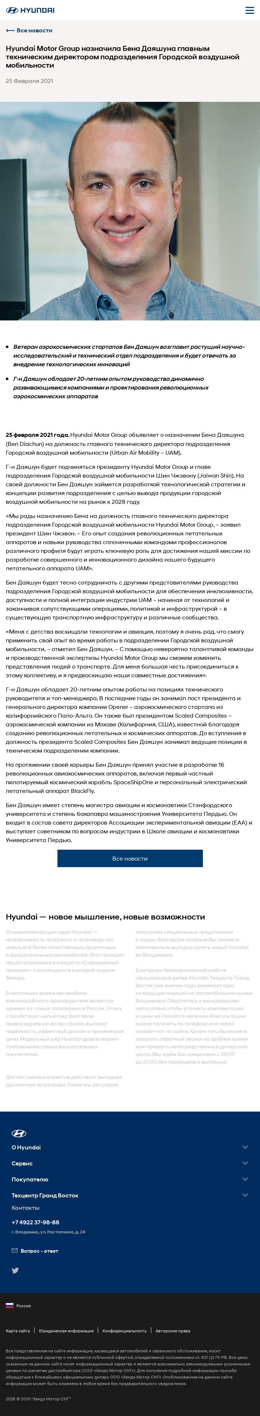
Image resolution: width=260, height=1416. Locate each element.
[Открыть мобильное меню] (249, 10)
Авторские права (173, 1330)
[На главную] (30, 10)
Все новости (29, 30)
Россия (18, 1306)
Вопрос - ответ (35, 1251)
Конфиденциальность (125, 1330)
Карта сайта (18, 1330)
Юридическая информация (66, 1330)
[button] (19, 1133)
